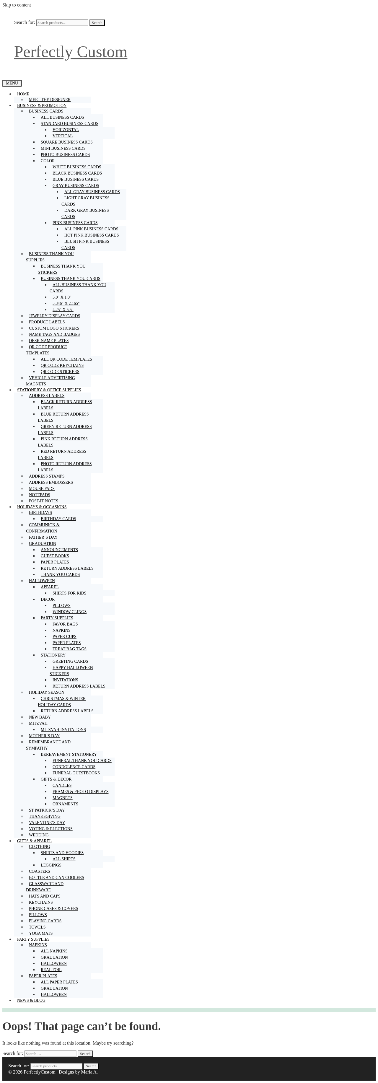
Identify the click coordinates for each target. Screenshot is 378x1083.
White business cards (77, 167)
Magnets (63, 798)
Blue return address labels (63, 417)
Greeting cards (70, 661)
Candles (62, 785)
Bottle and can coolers (56, 877)
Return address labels (67, 568)
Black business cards (77, 173)
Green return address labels (65, 429)
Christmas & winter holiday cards (62, 701)
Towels (37, 927)
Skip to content (16, 4)
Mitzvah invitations (63, 729)
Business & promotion (43, 105)
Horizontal (66, 130)
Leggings (51, 865)
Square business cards (67, 142)
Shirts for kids (69, 593)
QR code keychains (62, 365)
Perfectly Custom (70, 52)
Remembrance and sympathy (48, 746)
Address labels (48, 395)
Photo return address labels (65, 467)
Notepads (39, 495)
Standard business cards (71, 123)
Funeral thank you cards (82, 760)
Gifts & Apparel (36, 841)
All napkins (54, 951)
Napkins (62, 630)
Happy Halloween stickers (71, 670)
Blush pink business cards (85, 244)
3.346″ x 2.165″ (66, 303)
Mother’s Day (44, 736)
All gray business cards (92, 192)
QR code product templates (46, 351)
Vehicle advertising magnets (50, 381)
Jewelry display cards (54, 316)
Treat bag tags (70, 649)
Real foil (51, 970)
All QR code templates (66, 359)
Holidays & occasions (43, 507)
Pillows (62, 605)
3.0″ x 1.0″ (62, 297)
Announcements (59, 550)
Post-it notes (43, 501)
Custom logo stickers (54, 328)
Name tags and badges (54, 334)
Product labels (47, 322)
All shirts (64, 859)
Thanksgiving (45, 816)
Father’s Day (43, 537)
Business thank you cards (72, 278)
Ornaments (65, 804)
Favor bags (65, 624)
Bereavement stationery (70, 754)
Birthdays (42, 512)
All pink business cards (91, 229)
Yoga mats (41, 933)
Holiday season (48, 692)
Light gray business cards (85, 201)
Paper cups (64, 636)
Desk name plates (49, 340)
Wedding (39, 835)
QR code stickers (60, 371)
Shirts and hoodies (64, 852)
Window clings (70, 612)
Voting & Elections (51, 829)
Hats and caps (45, 896)
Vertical (63, 136)
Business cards (47, 111)
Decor (49, 599)
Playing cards (45, 921)
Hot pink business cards (91, 235)
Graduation (44, 543)
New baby (40, 717)
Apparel (51, 587)
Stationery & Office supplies (50, 390)
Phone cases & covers (53, 908)
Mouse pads (42, 488)
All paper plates (59, 982)
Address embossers (51, 482)
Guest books (55, 556)
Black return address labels (65, 405)
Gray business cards (77, 185)
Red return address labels (62, 454)
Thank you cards (60, 574)
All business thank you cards (78, 288)
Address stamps (47, 476)
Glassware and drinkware (44, 887)
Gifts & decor (57, 779)
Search (97, 22)
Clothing (41, 846)
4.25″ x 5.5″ (63, 309)
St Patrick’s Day (47, 810)
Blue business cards (76, 179)
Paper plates (55, 562)
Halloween (43, 580)
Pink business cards (76, 223)
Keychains (41, 902)
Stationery (55, 655)
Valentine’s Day (47, 822)
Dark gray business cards (85, 213)
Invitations (65, 680)
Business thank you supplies (50, 258)
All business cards (62, 117)
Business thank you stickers (62, 269)
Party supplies (58, 618)
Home (24, 94)
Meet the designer (50, 99)
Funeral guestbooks (76, 773)
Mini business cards (63, 148)
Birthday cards (58, 519)
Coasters (39, 871)
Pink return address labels (63, 442)
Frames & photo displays (80, 791)
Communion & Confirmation (43, 528)
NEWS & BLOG (31, 1000)
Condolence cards (74, 767)
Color (49, 161)
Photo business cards (65, 154)
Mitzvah (39, 723)
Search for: (24, 22)
